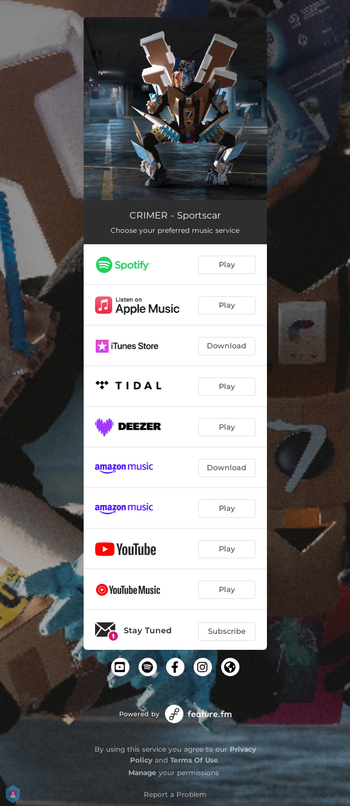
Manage (142, 772)
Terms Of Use (194, 760)
